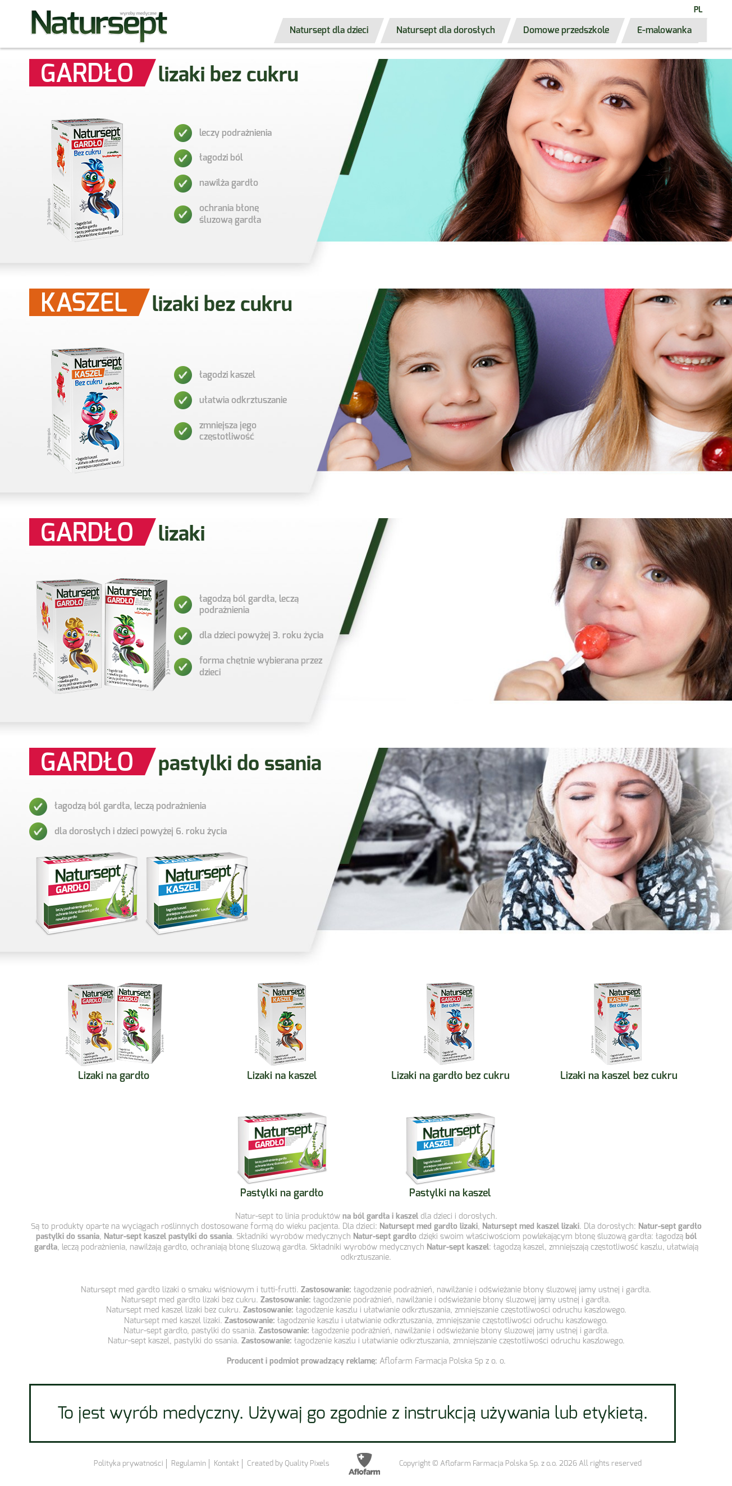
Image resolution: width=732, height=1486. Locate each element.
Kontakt (226, 1463)
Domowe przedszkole (566, 30)
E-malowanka (664, 30)
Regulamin (188, 1463)
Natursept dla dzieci (329, 30)
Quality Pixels (307, 1463)
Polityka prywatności (128, 1463)
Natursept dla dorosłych (445, 30)
